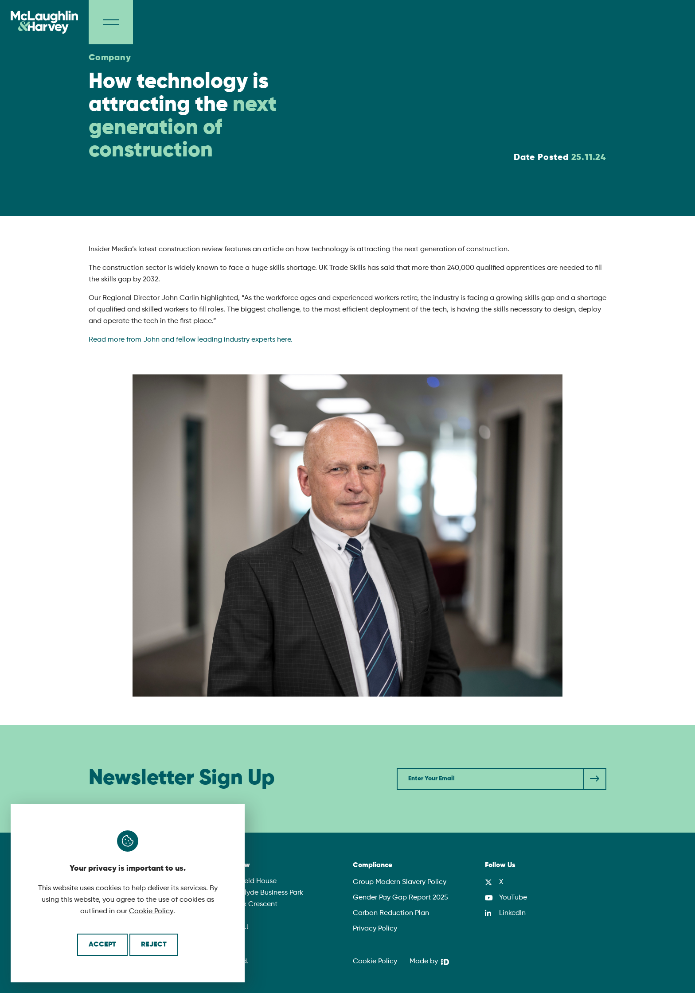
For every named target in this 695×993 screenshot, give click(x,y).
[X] (494, 882)
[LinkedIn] (505, 913)
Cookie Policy (151, 911)
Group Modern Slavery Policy (399, 882)
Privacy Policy (375, 928)
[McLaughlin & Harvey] (44, 22)
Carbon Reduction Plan (391, 913)
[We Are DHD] (429, 962)
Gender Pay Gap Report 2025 (400, 897)
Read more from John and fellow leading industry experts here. (191, 339)
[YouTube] (506, 898)
